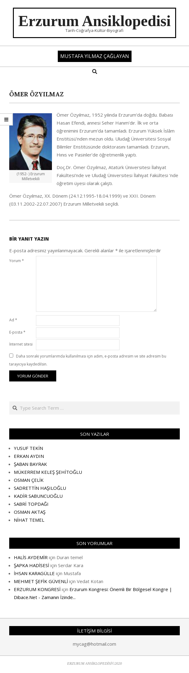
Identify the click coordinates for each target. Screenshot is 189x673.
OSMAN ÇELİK (29, 480)
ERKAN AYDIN (29, 456)
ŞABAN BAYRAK (30, 464)
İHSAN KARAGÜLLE (34, 573)
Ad (13, 320)
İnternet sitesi (21, 344)
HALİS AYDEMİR (31, 557)
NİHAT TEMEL (29, 520)
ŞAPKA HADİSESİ (31, 565)
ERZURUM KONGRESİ (37, 589)
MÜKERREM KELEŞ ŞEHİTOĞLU (48, 472)
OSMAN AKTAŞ (29, 512)
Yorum (16, 260)
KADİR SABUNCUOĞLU (38, 496)
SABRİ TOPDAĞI (31, 504)
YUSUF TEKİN (28, 448)
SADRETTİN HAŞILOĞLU (40, 488)
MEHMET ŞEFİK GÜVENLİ (41, 581)
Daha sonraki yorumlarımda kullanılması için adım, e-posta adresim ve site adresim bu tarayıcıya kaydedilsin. (87, 360)
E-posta (17, 332)
